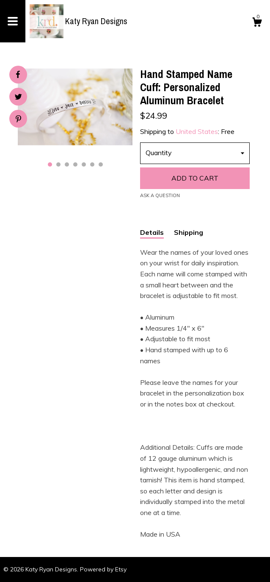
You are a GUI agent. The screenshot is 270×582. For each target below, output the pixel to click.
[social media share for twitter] (18, 97)
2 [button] (58, 164)
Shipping (188, 232)
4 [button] (75, 164)
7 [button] (101, 164)
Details (152, 232)
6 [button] (92, 164)
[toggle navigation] (12, 21)
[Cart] (257, 23)
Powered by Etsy (103, 569)
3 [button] (67, 164)
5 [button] (84, 164)
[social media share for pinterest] (18, 119)
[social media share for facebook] (17, 74)
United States (197, 131)
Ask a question (160, 195)
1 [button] (50, 164)
